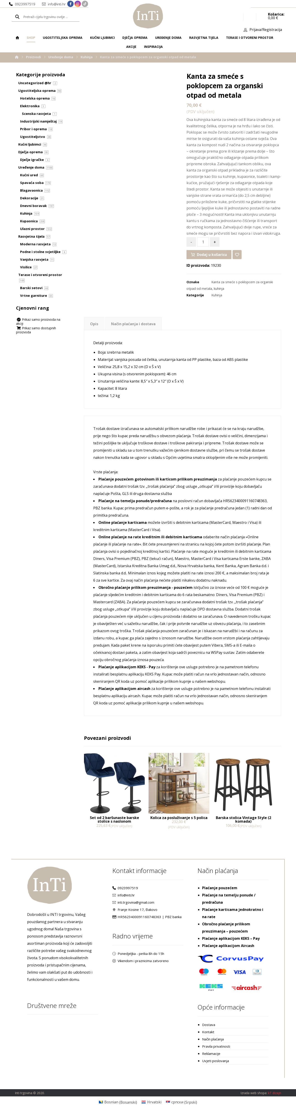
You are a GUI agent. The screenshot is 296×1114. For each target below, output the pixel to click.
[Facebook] (70, 4)
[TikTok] (85, 4)
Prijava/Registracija (265, 29)
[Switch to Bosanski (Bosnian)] (118, 1102)
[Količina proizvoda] (203, 242)
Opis (94, 323)
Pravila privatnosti (216, 1046)
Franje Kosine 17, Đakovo (134, 909)
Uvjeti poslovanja (215, 1060)
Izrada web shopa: (253, 1093)
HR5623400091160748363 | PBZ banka (147, 916)
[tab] (94, 323)
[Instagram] (78, 4)
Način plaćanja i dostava (133, 323)
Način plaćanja (213, 1039)
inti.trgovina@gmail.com (133, 902)
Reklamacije (211, 1053)
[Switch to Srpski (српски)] (181, 1102)
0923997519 (125, 888)
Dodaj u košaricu (212, 254)
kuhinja (219, 288)
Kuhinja (216, 295)
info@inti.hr (123, 895)
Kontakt (208, 1032)
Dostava (208, 1024)
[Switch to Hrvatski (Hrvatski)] (151, 1102)
